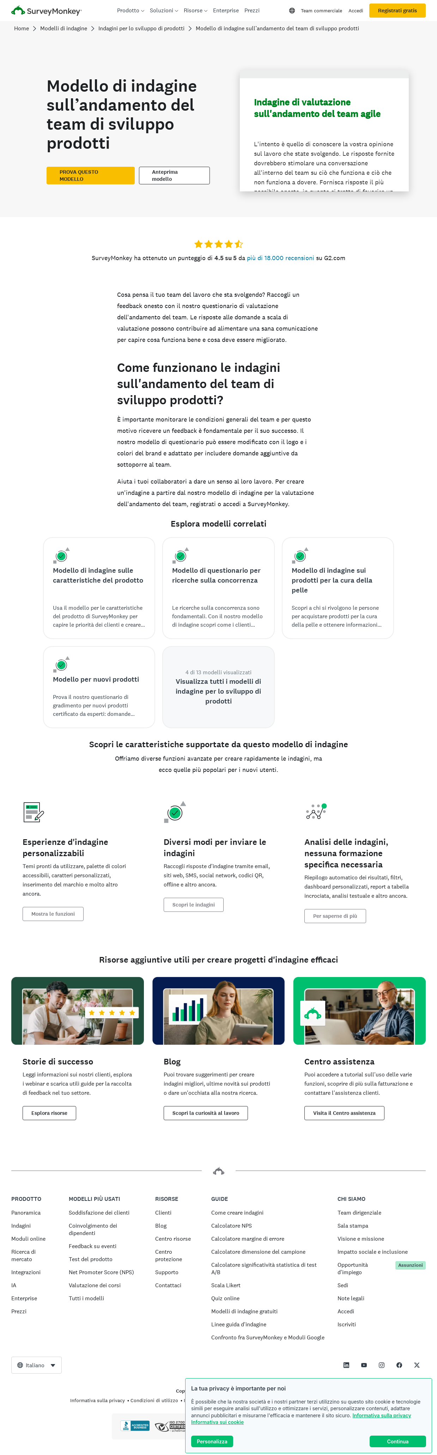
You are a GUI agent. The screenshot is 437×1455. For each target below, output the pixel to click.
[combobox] (36, 1365)
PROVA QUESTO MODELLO (79, 175)
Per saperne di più (335, 916)
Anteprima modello (165, 175)
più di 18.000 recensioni (280, 258)
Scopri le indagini (193, 904)
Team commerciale (321, 10)
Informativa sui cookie (217, 1422)
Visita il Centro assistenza (344, 1113)
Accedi (355, 10)
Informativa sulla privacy (381, 1415)
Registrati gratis (397, 10)
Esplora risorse (49, 1113)
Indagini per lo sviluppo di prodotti (141, 28)
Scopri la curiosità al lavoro (205, 1113)
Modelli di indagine (63, 28)
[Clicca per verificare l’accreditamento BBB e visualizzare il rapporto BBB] (135, 1429)
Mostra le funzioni (53, 913)
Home (21, 28)
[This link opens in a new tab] (346, 1365)
